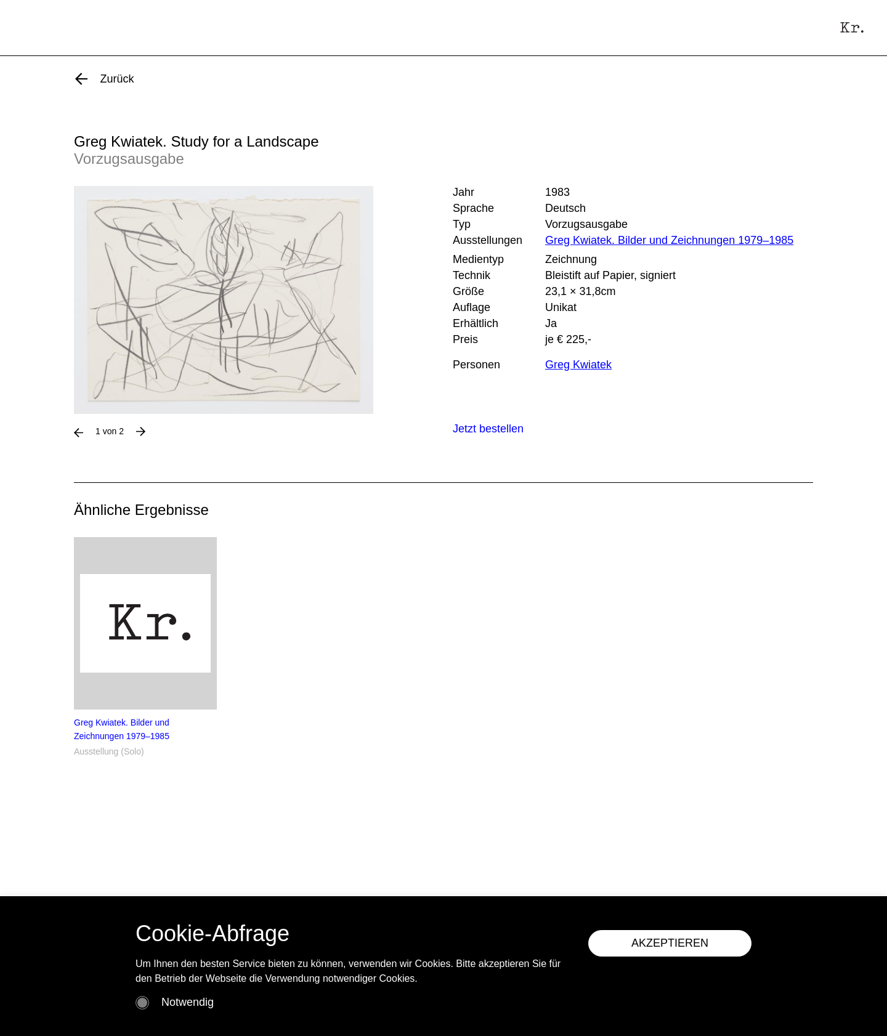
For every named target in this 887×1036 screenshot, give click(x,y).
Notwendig (187, 1002)
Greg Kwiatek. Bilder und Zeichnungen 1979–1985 (669, 240)
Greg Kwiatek (578, 364)
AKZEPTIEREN (669, 943)
